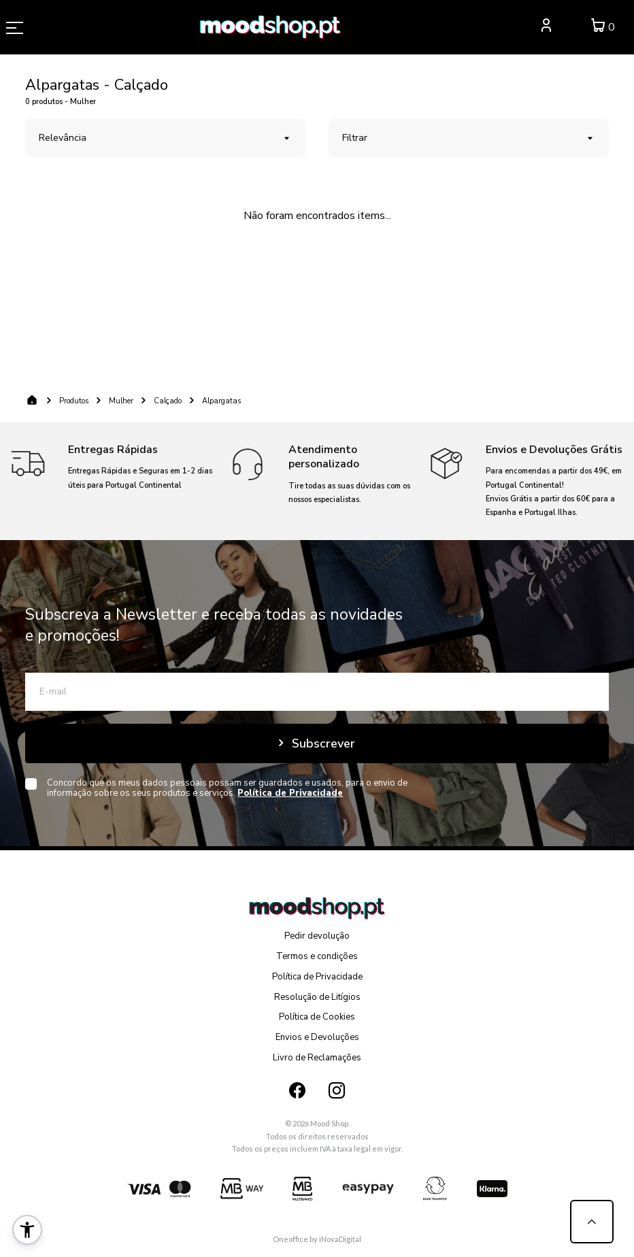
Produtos (73, 401)
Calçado (168, 401)
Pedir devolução (317, 936)
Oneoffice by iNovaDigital (317, 1239)
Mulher (121, 401)
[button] (27, 1229)
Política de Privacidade (317, 977)
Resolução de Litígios (317, 997)
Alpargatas (221, 401)
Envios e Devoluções (317, 1037)
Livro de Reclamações (317, 1058)
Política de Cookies (317, 1017)
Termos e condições (317, 956)
